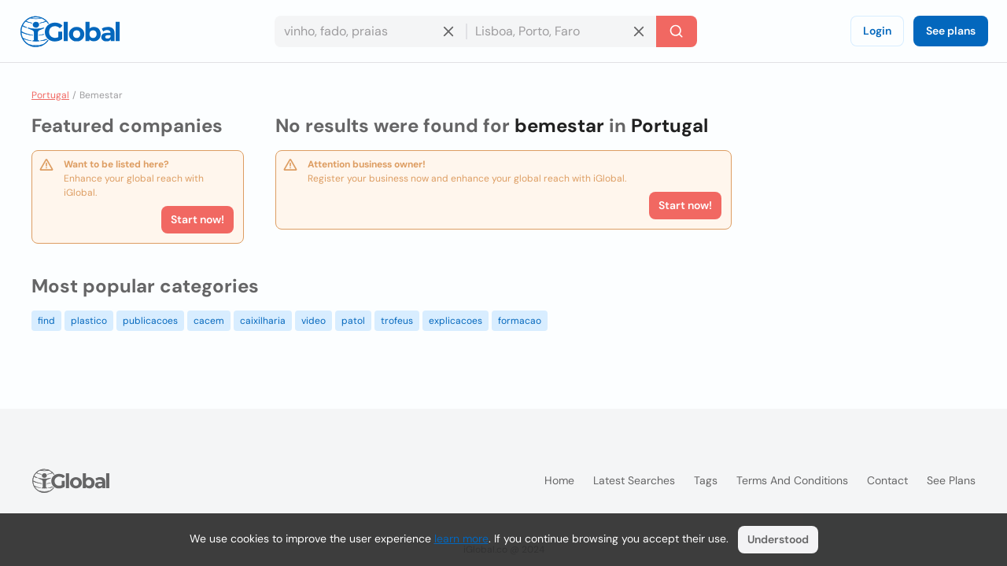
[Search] (676, 31)
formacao (519, 320)
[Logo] (70, 31)
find (46, 320)
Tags (705, 480)
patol (353, 320)
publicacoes (150, 320)
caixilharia (263, 320)
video (313, 320)
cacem (209, 320)
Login (877, 31)
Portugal (50, 95)
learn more (461, 538)
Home (559, 480)
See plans (951, 31)
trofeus (397, 320)
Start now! (197, 219)
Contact (887, 480)
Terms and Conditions (792, 480)
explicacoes (455, 320)
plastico (89, 320)
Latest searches (634, 480)
